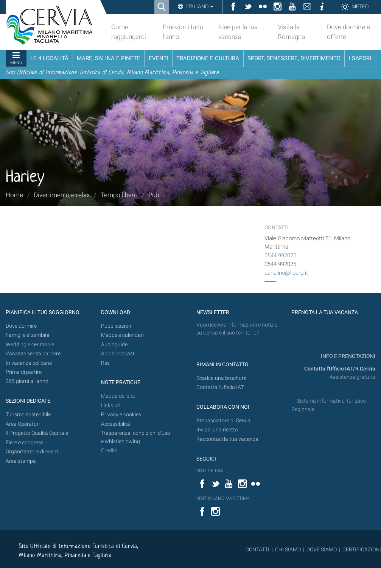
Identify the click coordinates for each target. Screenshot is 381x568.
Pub (153, 195)
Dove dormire (21, 326)
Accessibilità (115, 424)
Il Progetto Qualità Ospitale (37, 433)
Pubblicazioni (116, 326)
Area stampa (21, 461)
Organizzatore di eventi (32, 451)
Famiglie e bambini (27, 335)
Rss (105, 363)
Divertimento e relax (62, 195)
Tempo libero (119, 195)
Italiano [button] (199, 6)
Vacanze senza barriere (33, 353)
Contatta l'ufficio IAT (220, 387)
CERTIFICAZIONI (361, 549)
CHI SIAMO (288, 549)
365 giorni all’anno (27, 381)
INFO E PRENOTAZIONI (347, 356)
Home (14, 195)
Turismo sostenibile (28, 414)
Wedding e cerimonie (30, 344)
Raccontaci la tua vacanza (227, 439)
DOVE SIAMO (321, 549)
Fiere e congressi (25, 442)
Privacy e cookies (121, 414)
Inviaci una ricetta (217, 429)
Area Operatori (23, 424)
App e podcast (118, 353)
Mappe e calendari (122, 335)
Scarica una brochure (221, 378)
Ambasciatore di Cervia (223, 420)
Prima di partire (24, 372)
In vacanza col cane (29, 363)
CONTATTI (257, 549)
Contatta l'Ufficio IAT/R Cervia (339, 369)
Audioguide (114, 344)
